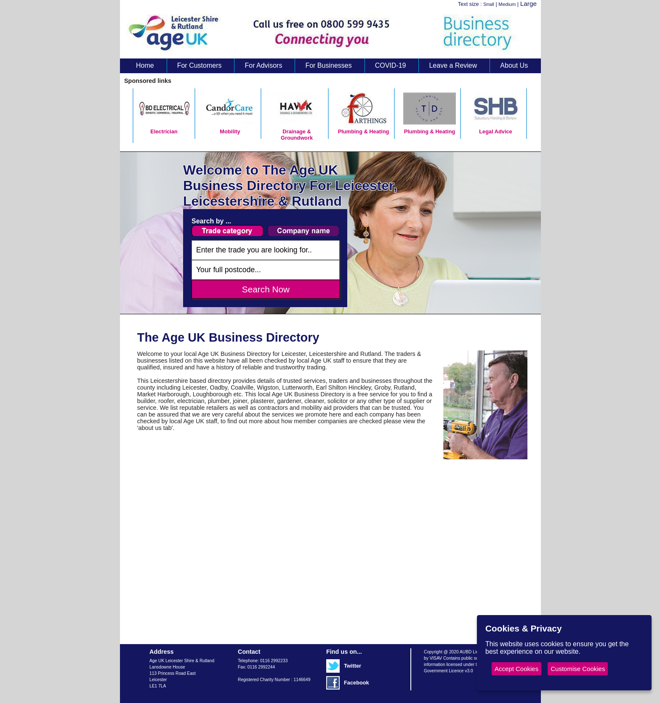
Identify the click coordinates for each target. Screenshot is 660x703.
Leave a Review (453, 65)
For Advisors (263, 65)
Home (145, 65)
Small (488, 4)
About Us (514, 65)
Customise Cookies (578, 668)
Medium (507, 4)
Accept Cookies (516, 668)
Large (528, 3)
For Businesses (328, 65)
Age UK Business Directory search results (326, 33)
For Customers (199, 65)
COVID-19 (390, 65)
